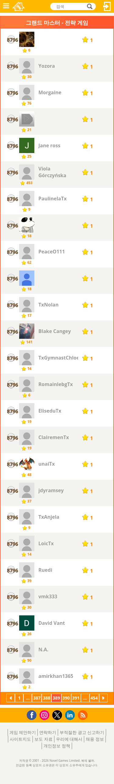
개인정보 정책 (56, 746)
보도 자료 (43, 739)
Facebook (33, 714)
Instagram (45, 714)
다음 (103, 698)
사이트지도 (20, 739)
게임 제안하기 (22, 732)
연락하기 (47, 732)
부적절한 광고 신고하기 (82, 732)
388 (46, 698)
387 (36, 698)
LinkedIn (71, 715)
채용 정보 (95, 739)
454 (94, 698)
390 (66, 698)
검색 (89, 6)
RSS (83, 715)
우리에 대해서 (69, 739)
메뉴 (6, 6)
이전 (11, 698)
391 (76, 698)
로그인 (107, 6)
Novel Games (18, 6)
